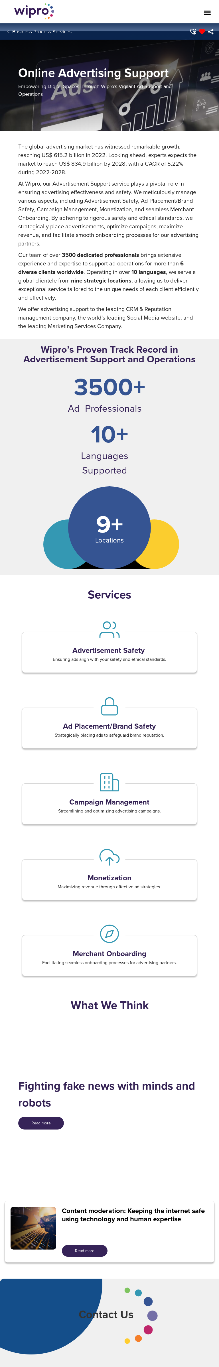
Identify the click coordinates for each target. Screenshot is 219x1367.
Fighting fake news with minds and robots (106, 1094)
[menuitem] (211, 31)
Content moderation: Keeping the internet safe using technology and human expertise (133, 1215)
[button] (193, 31)
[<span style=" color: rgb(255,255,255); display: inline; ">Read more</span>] (41, 1123)
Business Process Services (42, 31)
